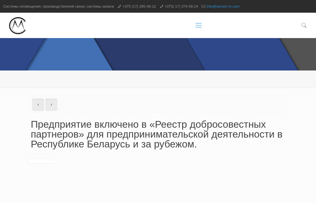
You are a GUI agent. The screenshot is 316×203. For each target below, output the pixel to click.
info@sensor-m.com (223, 6)
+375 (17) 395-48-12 (139, 6)
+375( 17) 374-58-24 (181, 6)
